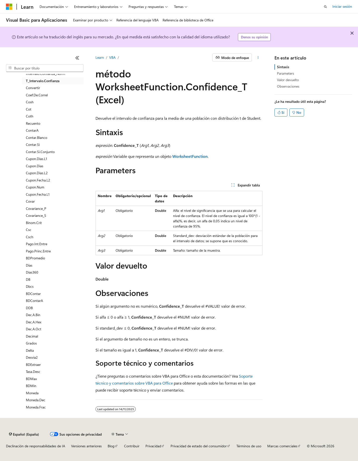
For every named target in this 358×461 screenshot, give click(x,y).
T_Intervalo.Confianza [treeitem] (42, 80)
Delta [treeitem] (30, 350)
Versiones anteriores (86, 446)
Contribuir (131, 446)
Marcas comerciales (282, 446)
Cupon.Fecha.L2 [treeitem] (38, 180)
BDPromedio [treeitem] (35, 258)
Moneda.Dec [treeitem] (35, 400)
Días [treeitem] (29, 265)
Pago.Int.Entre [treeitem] (36, 243)
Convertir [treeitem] (33, 87)
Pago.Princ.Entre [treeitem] (38, 251)
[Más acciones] (258, 57)
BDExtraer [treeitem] (33, 364)
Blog (111, 446)
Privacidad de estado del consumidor (199, 446)
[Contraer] (77, 57)
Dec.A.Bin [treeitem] (33, 314)
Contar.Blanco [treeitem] (36, 137)
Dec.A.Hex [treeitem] (33, 322)
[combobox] (45, 68)
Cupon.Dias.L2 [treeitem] (37, 173)
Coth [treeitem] (29, 116)
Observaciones (288, 86)
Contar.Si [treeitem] (33, 144)
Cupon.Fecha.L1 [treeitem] (37, 194)
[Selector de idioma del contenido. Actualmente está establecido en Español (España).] (24, 434)
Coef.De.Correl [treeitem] (37, 95)
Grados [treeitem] (31, 343)
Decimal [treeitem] (32, 336)
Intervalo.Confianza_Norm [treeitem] (45, 73)
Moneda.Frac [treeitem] (36, 407)
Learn (99, 57)
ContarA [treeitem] (32, 130)
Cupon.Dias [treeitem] (34, 166)
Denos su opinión (254, 37)
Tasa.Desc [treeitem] (33, 371)
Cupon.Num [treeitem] (35, 187)
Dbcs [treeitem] (30, 286)
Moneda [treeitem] (32, 393)
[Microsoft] (9, 6)
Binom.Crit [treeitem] (34, 222)
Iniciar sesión (342, 6)
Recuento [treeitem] (33, 123)
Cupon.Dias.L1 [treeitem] (36, 158)
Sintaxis (283, 66)
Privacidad (153, 446)
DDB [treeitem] (29, 307)
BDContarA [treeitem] (34, 300)
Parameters (285, 73)
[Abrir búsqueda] (325, 6)
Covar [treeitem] (30, 201)
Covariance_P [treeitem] (36, 208)
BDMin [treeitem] (31, 385)
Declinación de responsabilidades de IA (35, 446)
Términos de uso (248, 446)
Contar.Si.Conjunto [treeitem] (40, 151)
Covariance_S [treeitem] (36, 215)
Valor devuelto (288, 79)
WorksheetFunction (190, 156)
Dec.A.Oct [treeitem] (33, 329)
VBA (112, 57)
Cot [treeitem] (28, 109)
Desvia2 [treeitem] (32, 357)
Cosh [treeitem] (30, 102)
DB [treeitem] (28, 279)
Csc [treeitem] (28, 229)
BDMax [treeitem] (31, 378)
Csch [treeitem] (29, 236)
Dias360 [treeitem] (32, 272)
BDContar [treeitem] (33, 293)
